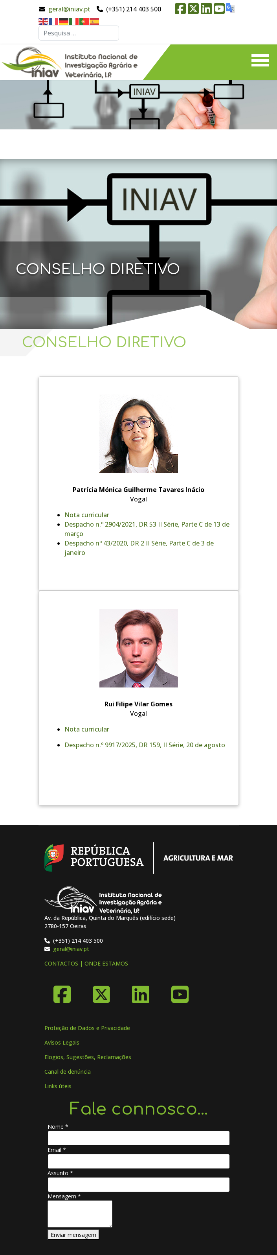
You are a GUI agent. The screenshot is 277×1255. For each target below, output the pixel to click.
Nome (58, 1126)
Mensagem (64, 1196)
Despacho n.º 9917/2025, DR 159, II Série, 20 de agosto (144, 745)
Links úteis (58, 1086)
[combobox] (79, 33)
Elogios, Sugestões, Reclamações (87, 1057)
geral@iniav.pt (69, 9)
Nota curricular (86, 514)
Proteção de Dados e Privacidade (87, 1028)
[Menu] (260, 62)
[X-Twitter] (101, 991)
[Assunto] (139, 1184)
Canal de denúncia (67, 1071)
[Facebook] (62, 991)
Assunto (60, 1173)
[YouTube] (180, 991)
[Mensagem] (80, 1213)
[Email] (139, 1161)
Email (57, 1150)
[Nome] (139, 1138)
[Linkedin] (140, 991)
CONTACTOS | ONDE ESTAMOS (86, 963)
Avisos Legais (61, 1042)
